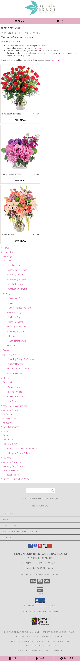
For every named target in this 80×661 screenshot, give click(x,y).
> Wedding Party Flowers (12, 466)
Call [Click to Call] (13, 658)
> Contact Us (7, 439)
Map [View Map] (40, 658)
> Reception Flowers (11, 474)
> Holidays (6, 293)
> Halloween (12, 336)
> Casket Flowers (15, 363)
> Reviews (6, 435)
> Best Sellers (7, 252)
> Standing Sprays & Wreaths (20, 359)
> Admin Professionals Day (19, 307)
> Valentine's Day (14, 298)
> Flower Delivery (9, 443)
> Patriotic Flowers (10, 418)
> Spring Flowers (14, 391)
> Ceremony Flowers (11, 470)
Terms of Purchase (41, 650)
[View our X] (45, 546)
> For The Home (14, 373)
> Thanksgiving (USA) (16, 340)
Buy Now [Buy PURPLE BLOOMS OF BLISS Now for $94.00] (20, 180)
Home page (38, 48)
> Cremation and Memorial (19, 368)
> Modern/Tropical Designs (14, 405)
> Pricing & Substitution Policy (15, 478)
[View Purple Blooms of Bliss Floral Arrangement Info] (20, 149)
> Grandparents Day (16, 326)
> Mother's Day (14, 312)
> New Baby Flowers (16, 279)
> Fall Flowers (13, 401)
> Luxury (5, 431)
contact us (55, 60)
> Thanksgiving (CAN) (16, 331)
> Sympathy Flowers (10, 354)
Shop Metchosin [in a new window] (31, 611)
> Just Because (14, 265)
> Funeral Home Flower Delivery (22, 448)
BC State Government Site (55, 641)
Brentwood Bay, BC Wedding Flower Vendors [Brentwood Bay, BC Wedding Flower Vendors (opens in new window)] (40, 636)
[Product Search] (40, 491)
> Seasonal (6, 382)
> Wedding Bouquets (11, 462)
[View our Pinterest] (40, 546)
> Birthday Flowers (15, 274)
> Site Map (6, 457)
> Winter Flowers (14, 387)
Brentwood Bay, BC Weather (25, 641)
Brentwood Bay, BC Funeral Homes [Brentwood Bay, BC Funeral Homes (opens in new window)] (22, 632)
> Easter (10, 303)
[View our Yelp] (49, 546)
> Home (5, 247)
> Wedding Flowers (10, 410)
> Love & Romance (10, 426)
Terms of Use (60, 650)
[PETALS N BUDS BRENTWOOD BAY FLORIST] (40, 14)
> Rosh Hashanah (15, 321)
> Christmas (12, 345)
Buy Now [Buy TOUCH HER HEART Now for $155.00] (20, 240)
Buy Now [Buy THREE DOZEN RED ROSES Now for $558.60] (20, 120)
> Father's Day (13, 317)
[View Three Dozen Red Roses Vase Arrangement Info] (20, 89)
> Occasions (7, 260)
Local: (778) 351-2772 (40, 567)
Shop (20, 21)
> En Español (7, 414)
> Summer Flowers (15, 396)
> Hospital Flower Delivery (19, 453)
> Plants (5, 378)
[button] (40, 600)
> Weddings (6, 256)
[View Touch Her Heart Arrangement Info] (20, 209)
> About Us (6, 422)
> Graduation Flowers (17, 288)
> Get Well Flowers (15, 284)
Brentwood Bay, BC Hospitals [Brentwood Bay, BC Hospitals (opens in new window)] (58, 632)
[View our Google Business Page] (35, 546)
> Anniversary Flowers (17, 269)
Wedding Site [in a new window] (50, 611)
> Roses (5, 350)
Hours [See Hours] (66, 658)
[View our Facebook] (30, 546)
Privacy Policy (21, 650)
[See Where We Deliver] (40, 506)
